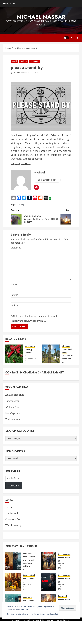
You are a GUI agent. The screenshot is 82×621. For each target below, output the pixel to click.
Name (15, 284)
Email (14, 294)
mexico (64, 358)
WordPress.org (13, 525)
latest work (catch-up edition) (28, 563)
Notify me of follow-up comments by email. (35, 316)
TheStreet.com (12, 419)
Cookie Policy (54, 614)
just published (67, 355)
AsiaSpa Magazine (14, 394)
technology (34, 61)
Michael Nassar (41, 17)
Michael (16, 73)
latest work (27, 553)
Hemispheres (12, 400)
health (14, 61)
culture (64, 349)
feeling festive (28, 351)
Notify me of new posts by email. (30, 320)
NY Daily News (13, 407)
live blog (23, 61)
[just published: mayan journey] (51, 354)
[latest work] (48, 561)
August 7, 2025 (62, 564)
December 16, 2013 (30, 360)
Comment (16, 247)
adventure (66, 346)
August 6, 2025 (27, 585)
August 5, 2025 (62, 585)
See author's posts (47, 180)
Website (15, 305)
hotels (64, 352)
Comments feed (13, 519)
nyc (33, 346)
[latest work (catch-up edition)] (13, 561)
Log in (8, 507)
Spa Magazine (12, 413)
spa (69, 358)
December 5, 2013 (30, 73)
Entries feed (11, 513)
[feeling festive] (14, 354)
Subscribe (77, 38)
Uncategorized (29, 557)
